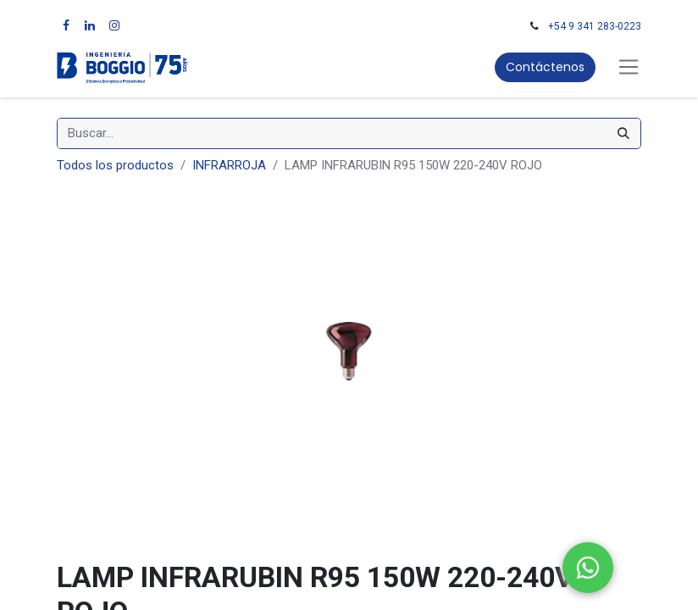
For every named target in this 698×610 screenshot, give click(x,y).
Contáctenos (545, 66)
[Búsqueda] (623, 133)
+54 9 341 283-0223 (594, 26)
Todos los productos (115, 165)
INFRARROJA (229, 165)
